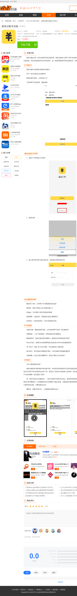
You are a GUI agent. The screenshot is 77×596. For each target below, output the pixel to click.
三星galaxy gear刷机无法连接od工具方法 (39, 487)
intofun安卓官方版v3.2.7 (62, 464)
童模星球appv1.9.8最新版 (38, 473)
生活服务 (25, 39)
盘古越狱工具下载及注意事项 (35, 496)
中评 (44, 572)
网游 (35, 15)
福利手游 (6, 162)
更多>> (55, 457)
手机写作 (6, 171)
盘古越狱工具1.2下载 (68, 493)
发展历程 (30, 589)
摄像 (6, 157)
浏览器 (16, 175)
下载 (33, 469)
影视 (6, 175)
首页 (7, 15)
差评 (53, 572)
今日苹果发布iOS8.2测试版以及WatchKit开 (39, 493)
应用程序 (21, 21)
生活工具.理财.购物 (32, 21)
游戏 (21, 15)
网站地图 (55, 589)
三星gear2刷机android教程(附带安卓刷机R (39, 490)
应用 (49, 15)
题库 (16, 157)
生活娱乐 (6, 166)
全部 (27, 572)
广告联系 (47, 589)
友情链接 (62, 589)
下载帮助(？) (39, 589)
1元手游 (16, 162)
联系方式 (23, 589)
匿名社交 (16, 166)
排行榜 (63, 15)
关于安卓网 (15, 589)
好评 (35, 572)
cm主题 (16, 171)
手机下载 (25, 44)
